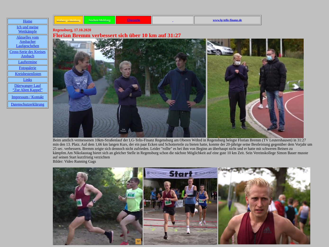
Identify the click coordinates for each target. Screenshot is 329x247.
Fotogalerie (27, 68)
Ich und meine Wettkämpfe (28, 29)
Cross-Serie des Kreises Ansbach (28, 54)
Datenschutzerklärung (27, 104)
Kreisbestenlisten (28, 74)
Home (27, 21)
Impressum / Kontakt (28, 97)
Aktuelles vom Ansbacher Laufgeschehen (27, 41)
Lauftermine (27, 62)
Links (27, 80)
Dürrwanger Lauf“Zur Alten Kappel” (27, 88)
